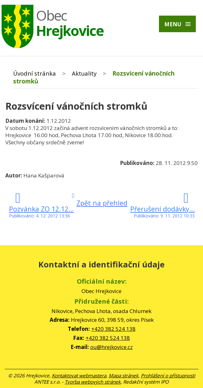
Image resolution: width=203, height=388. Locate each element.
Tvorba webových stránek (93, 382)
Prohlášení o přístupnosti (168, 375)
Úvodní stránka (34, 73)
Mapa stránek (123, 375)
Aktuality (84, 73)
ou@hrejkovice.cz (111, 347)
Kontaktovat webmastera (79, 375)
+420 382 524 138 (113, 328)
